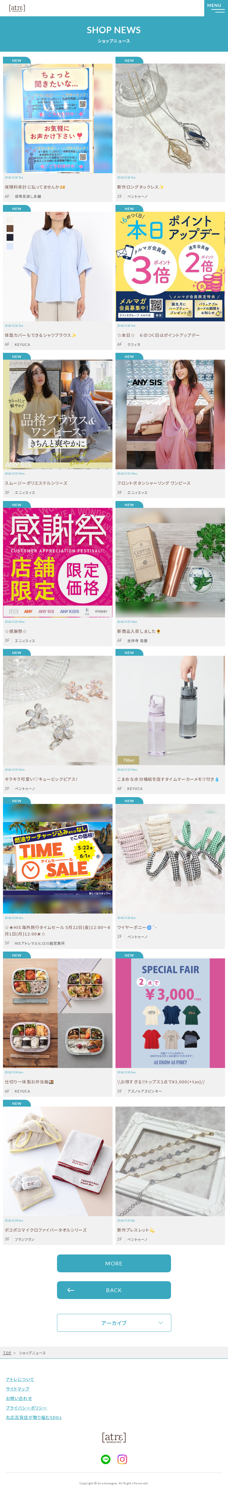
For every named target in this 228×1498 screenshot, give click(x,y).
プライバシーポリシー (26, 1408)
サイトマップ (18, 1389)
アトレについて (20, 1379)
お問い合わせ (19, 1398)
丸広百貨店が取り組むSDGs (34, 1417)
